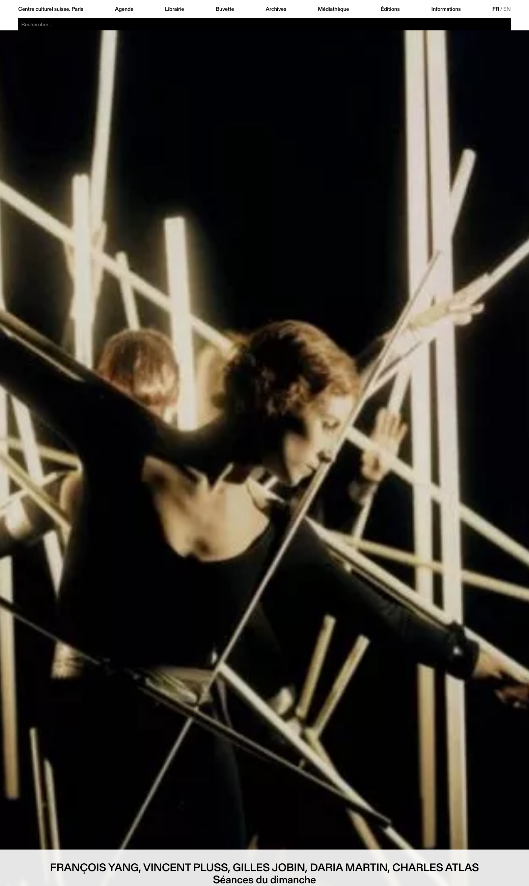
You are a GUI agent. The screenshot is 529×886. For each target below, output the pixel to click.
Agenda (124, 9)
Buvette (225, 9)
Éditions (390, 9)
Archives (276, 9)
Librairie (174, 9)
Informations (446, 9)
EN (507, 9)
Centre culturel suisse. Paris (50, 9)
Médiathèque (333, 9)
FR (495, 9)
